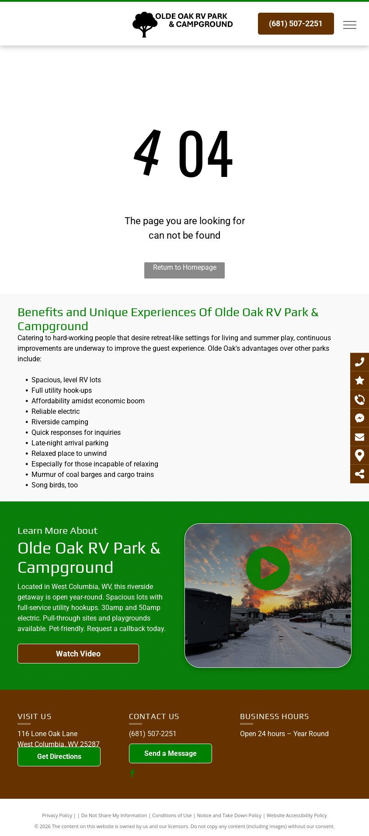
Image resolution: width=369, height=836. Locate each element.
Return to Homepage (184, 267)
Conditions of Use (172, 815)
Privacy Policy (57, 815)
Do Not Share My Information (114, 815)
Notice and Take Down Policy (229, 815)
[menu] (349, 25)
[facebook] (132, 774)
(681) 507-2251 (153, 734)
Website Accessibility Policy (297, 815)
